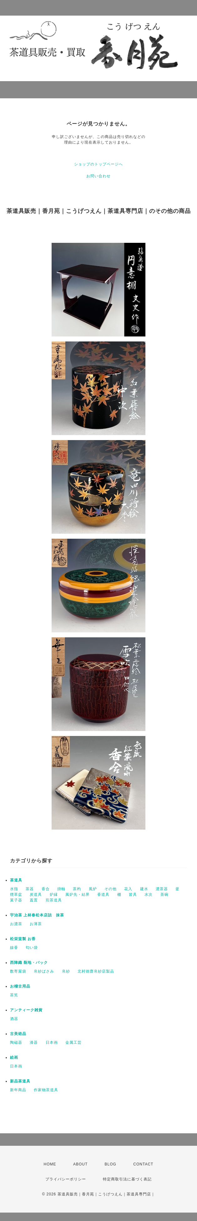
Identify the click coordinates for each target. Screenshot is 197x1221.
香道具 (103, 894)
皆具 (133, 894)
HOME (50, 1164)
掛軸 (61, 889)
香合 (46, 889)
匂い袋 (32, 947)
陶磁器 (16, 1042)
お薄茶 (36, 924)
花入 (128, 889)
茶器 (30, 889)
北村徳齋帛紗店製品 (96, 971)
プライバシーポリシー (65, 1179)
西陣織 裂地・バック (29, 962)
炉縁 (54, 894)
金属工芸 (73, 1042)
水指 (14, 889)
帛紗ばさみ (44, 971)
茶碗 (164, 894)
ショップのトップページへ (98, 164)
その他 (110, 889)
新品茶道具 (20, 1081)
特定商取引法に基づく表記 (127, 1179)
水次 (148, 894)
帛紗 (66, 971)
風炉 (93, 889)
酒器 (14, 1019)
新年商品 (18, 1090)
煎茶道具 (54, 900)
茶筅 (14, 995)
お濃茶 (16, 924)
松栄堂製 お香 (23, 939)
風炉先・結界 (77, 894)
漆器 (34, 1042)
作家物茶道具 (46, 1090)
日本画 (52, 1042)
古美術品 (18, 1034)
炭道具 (36, 894)
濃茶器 (162, 889)
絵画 (14, 1057)
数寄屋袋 (18, 971)
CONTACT (143, 1164)
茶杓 (77, 889)
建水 (144, 889)
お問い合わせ (98, 176)
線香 (14, 947)
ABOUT (80, 1164)
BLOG (110, 1164)
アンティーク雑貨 (26, 1010)
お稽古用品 (20, 986)
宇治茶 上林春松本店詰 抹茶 (37, 915)
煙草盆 (16, 894)
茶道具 (16, 880)
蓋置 (34, 900)
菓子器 (16, 900)
